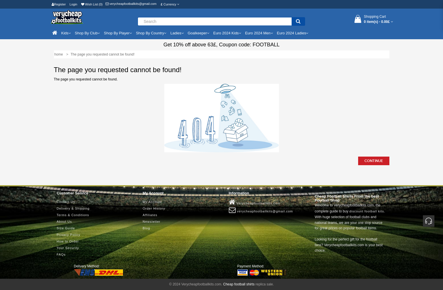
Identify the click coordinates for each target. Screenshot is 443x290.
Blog (146, 228)
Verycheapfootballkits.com (254, 202)
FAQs (61, 254)
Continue (373, 161)
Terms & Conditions (73, 215)
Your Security (68, 248)
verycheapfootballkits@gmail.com (131, 3)
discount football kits (366, 211)
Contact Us (66, 202)
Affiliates (150, 215)
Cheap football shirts (238, 284)
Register (59, 4)
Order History (154, 208)
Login (73, 4)
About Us (64, 221)
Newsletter (152, 221)
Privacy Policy (68, 234)
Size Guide (66, 228)
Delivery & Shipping (73, 208)
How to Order (68, 241)
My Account (152, 202)
